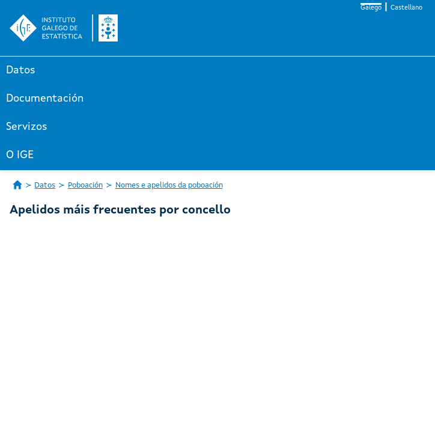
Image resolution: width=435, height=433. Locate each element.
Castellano (406, 8)
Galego (371, 8)
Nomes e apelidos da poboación (169, 185)
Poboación (85, 185)
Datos (20, 70)
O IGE (20, 155)
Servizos (26, 126)
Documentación (45, 98)
